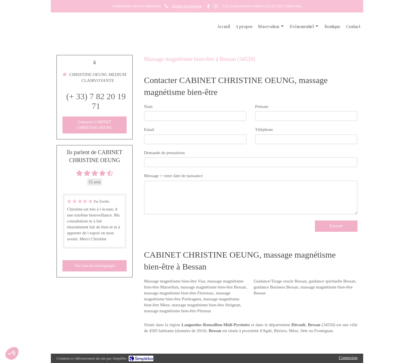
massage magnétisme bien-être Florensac (179, 293)
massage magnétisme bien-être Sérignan (206, 305)
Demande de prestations (164, 152)
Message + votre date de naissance (173, 175)
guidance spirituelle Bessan (332, 281)
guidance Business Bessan (276, 287)
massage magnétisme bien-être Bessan (213, 287)
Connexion (348, 357)
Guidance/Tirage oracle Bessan (280, 281)
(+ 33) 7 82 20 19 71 (96, 101)
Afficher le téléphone (186, 6)
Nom (148, 106)
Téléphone (264, 129)
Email (149, 129)
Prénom (261, 106)
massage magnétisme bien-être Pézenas (177, 311)
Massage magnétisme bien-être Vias (174, 281)
